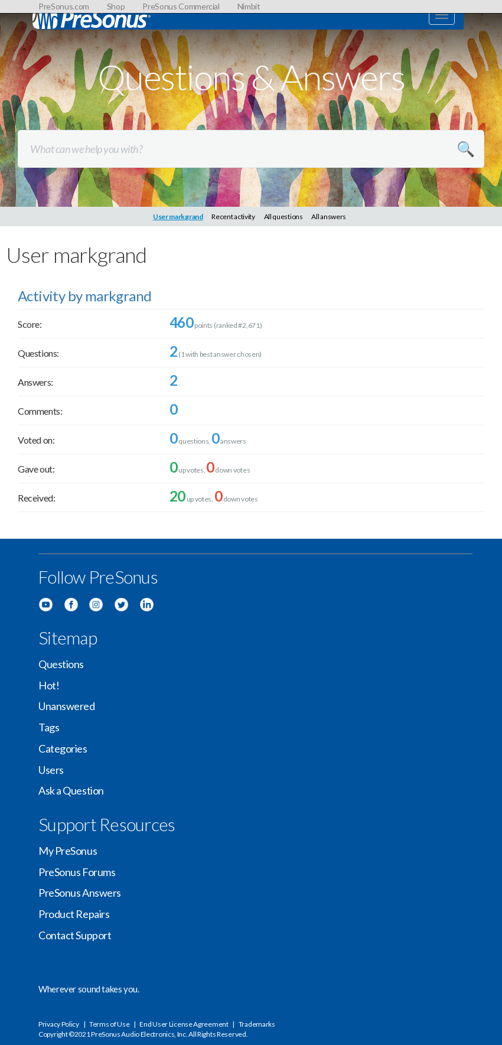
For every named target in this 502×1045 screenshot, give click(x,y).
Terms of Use (109, 1024)
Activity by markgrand (84, 295)
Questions (61, 663)
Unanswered (66, 705)
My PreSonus (67, 850)
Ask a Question (71, 790)
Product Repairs (73, 913)
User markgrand (178, 216)
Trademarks (257, 1024)
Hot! (48, 685)
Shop (116, 6)
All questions (283, 216)
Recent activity (233, 216)
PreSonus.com (63, 6)
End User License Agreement (183, 1024)
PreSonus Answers (79, 892)
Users (51, 769)
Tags (48, 727)
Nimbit (248, 6)
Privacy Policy (58, 1024)
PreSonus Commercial (180, 6)
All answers (328, 216)
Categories (62, 748)
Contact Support (74, 935)
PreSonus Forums (76, 871)
